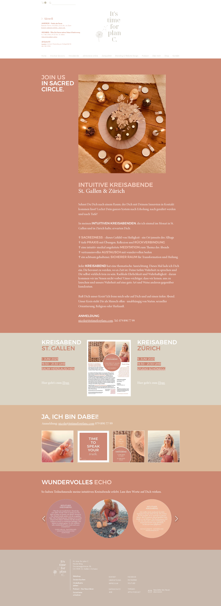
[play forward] (176, 518)
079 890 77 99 (103, 423)
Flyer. (65, 383)
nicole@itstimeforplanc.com (95, 320)
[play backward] (44, 518)
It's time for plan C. (63, 568)
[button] (44, 3)
